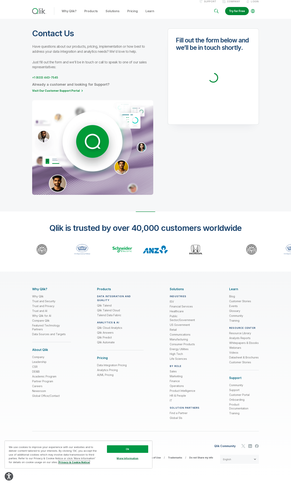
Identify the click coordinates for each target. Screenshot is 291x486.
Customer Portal (239, 399)
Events (233, 310)
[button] (239, 463)
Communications (180, 338)
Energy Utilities (179, 353)
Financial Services (181, 310)
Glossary (234, 315)
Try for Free (237, 15)
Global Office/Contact (46, 400)
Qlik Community (225, 450)
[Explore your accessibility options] (9, 476)
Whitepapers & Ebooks (244, 347)
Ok (127, 449)
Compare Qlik (41, 324)
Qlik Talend (104, 309)
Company (233, 5)
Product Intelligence (182, 394)
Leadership (39, 366)
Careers (37, 390)
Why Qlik (38, 300)
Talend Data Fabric (109, 319)
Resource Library (240, 337)
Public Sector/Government (182, 322)
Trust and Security (43, 305)
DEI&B (36, 375)
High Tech (176, 358)
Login (255, 5)
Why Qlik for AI (41, 319)
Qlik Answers (105, 336)
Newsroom (39, 395)
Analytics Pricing (107, 374)
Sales (173, 375)
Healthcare (177, 315)
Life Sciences (178, 362)
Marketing (176, 380)
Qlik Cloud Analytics (109, 331)
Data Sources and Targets (49, 338)
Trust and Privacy (43, 310)
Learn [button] (150, 15)
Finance (175, 385)
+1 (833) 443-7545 (48, 81)
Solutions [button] (113, 15)
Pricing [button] (132, 15)
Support (210, 5)
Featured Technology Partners (46, 331)
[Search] (216, 15)
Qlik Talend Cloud (108, 314)
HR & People (178, 399)
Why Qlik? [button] (69, 15)
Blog (232, 300)
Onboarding (237, 404)
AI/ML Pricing (105, 379)
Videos (233, 356)
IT (171, 404)
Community (236, 319)
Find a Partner (179, 417)
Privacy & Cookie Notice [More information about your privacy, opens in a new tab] (74, 462)
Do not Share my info (201, 461)
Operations (177, 390)
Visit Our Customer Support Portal (56, 94)
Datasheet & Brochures (244, 361)
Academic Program (44, 380)
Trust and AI (39, 315)
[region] (78, 454)
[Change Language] (253, 15)
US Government (180, 329)
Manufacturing (179, 343)
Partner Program (42, 385)
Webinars (235, 351)
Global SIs (176, 422)
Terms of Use (153, 461)
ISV (172, 305)
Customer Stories (240, 305)
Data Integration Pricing (112, 369)
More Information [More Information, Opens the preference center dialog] (127, 458)
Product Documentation (238, 410)
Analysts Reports (240, 342)
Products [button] (91, 15)
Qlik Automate (106, 346)
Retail (173, 333)
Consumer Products (182, 348)
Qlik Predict (104, 341)
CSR (35, 371)
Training (234, 324)
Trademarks (175, 461)
